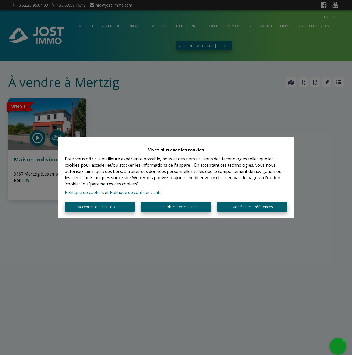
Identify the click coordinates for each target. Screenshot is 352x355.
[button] (337, 346)
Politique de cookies (84, 192)
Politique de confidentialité (136, 192)
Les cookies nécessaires (176, 206)
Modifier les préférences (252, 206)
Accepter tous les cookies (99, 206)
